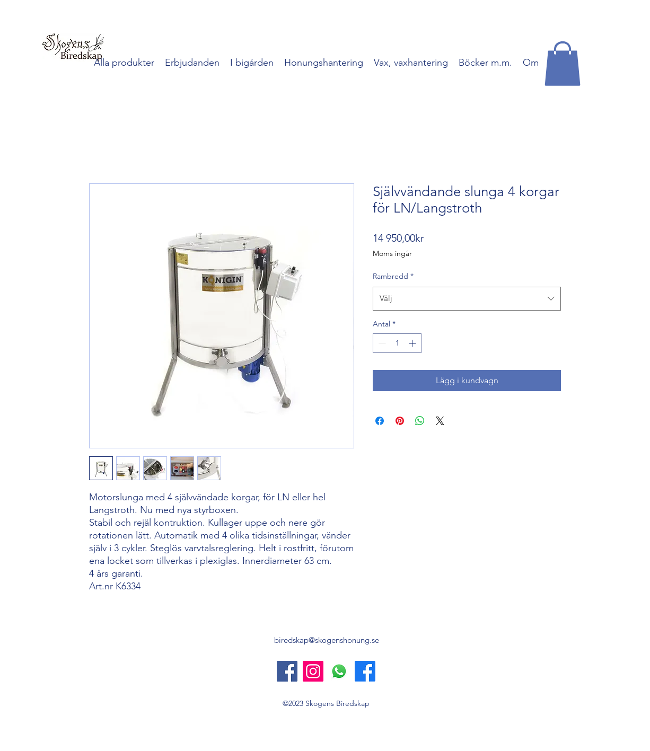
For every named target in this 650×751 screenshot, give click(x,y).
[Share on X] (440, 420)
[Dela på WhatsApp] (420, 420)
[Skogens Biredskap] (287, 671)
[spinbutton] (397, 343)
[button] (562, 63)
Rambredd (393, 276)
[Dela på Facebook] (379, 420)
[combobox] (467, 298)
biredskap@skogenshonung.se (326, 640)
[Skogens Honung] (365, 671)
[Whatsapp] (339, 671)
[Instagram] (313, 671)
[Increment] (413, 343)
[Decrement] (381, 343)
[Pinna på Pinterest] (399, 420)
